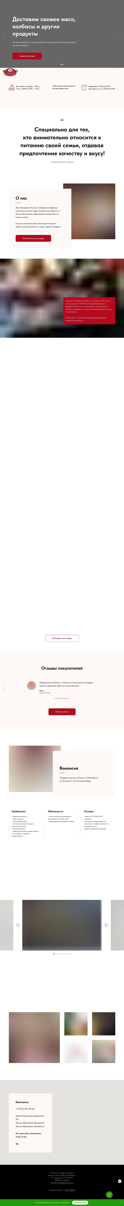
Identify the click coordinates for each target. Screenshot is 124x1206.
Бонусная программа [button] (60, 72)
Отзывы (75, 72)
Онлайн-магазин (41, 72)
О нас (28, 72)
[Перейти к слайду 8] (68, 698)
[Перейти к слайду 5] (62, 953)
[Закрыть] (120, 1202)
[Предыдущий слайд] (4, 688)
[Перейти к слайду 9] (70, 953)
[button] (33, 238)
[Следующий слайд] (120, 688)
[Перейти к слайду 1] (55, 698)
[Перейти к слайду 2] (57, 698)
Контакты (86, 72)
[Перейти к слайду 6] (64, 698)
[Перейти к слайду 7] (66, 698)
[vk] (119, 72)
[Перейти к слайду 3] (59, 698)
